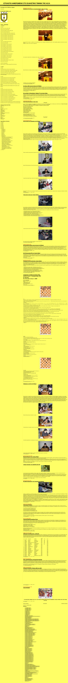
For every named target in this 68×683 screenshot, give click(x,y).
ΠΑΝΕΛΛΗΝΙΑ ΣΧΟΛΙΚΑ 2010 (29, 659)
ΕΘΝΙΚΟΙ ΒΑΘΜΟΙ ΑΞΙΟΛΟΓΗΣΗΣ (29, 628)
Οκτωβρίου (3, 130)
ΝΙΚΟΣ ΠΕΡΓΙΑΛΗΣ (27, 651)
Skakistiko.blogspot (3, 118)
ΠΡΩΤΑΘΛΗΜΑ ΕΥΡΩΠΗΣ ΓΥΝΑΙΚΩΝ (30, 665)
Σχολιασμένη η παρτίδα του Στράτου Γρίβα (31, 274)
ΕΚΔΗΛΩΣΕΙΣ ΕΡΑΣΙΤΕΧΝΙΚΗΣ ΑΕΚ (28, 118)
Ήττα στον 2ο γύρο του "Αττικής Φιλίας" (31, 194)
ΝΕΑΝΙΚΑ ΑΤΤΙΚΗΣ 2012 (28, 650)
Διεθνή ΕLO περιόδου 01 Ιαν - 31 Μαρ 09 (31, 533)
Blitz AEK (26, 677)
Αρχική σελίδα (45, 603)
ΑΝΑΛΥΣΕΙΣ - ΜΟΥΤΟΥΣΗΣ (28, 615)
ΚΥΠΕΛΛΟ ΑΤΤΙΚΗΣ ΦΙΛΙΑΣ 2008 (29, 639)
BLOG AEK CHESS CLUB (28, 678)
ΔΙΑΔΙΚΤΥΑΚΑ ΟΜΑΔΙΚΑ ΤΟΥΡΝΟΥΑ (30, 624)
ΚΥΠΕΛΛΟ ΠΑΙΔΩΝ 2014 (28, 644)
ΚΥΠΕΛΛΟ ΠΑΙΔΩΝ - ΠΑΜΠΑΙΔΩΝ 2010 (30, 641)
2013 (2, 125)
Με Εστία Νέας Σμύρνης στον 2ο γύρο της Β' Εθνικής (33, 245)
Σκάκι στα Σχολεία (3, 111)
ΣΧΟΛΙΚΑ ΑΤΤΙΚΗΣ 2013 (28, 676)
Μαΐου (2, 133)
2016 (2, 123)
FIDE (1, 114)
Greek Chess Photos (3, 115)
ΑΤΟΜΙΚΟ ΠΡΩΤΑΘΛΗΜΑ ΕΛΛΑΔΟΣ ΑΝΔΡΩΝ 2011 (31, 620)
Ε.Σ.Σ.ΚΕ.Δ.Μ (2, 107)
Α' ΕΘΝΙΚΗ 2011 (27, 612)
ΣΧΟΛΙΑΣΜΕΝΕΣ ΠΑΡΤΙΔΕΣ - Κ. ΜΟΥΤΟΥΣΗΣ (31, 673)
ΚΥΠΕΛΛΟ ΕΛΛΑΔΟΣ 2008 (28, 640)
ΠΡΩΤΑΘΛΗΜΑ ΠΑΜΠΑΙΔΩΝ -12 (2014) (30, 669)
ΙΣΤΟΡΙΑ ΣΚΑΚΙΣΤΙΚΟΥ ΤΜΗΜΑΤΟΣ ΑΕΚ (30, 632)
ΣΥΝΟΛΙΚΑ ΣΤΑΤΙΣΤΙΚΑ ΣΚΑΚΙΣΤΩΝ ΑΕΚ (30, 672)
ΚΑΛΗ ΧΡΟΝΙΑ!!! (26, 587)
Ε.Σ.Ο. (1, 106)
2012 (2, 126)
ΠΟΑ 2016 (26, 663)
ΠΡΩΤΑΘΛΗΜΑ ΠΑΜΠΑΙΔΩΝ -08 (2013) (30, 667)
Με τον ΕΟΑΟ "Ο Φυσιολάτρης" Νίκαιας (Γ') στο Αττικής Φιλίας (35, 93)
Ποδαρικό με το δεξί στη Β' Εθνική (29, 383)
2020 (2, 122)
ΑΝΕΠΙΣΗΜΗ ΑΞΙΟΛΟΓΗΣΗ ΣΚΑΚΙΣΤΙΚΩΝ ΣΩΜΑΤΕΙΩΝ (32, 616)
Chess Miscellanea (3, 113)
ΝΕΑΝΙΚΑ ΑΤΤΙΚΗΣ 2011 (28, 649)
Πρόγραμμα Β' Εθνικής (27, 504)
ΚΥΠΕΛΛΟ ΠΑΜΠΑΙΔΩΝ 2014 (29, 646)
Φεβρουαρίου (3, 135)
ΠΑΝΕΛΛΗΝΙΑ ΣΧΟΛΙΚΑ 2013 (29, 660)
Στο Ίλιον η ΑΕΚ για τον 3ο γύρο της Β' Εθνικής (32, 85)
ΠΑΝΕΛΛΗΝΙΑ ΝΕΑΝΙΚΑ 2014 (29, 658)
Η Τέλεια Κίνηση (2, 110)
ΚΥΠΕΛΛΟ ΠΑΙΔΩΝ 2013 (28, 643)
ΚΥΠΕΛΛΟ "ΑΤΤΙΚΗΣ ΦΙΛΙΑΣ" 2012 (29, 635)
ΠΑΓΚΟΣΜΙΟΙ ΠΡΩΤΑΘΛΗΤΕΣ (29, 654)
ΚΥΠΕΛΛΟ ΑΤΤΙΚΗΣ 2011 (28, 637)
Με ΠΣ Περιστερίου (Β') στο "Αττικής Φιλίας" (31, 253)
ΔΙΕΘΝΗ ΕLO (26, 626)
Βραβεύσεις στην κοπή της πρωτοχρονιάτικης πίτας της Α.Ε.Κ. (35, 8)
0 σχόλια (33, 83)
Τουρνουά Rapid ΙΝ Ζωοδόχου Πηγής (30, 519)
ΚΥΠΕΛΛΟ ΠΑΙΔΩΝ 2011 (28, 642)
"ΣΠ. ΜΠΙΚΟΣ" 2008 (27, 608)
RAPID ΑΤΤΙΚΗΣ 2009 (28, 680)
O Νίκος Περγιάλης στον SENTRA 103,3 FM (31, 464)
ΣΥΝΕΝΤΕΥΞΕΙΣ (27, 671)
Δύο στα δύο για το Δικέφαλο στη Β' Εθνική (31, 121)
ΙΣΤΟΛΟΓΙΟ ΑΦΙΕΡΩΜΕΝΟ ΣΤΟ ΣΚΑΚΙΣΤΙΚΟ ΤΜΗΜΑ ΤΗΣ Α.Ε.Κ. (26, 3)
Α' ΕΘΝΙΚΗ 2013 (27, 613)
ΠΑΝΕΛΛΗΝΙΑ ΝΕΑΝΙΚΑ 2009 (28, 565)
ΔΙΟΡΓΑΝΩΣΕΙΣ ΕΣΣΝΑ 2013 (28, 627)
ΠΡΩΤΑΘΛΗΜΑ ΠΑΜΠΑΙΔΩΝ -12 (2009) (30, 668)
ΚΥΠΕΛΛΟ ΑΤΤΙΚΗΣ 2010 (28, 636)
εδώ (57, 139)
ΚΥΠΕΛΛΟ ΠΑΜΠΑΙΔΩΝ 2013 (29, 645)
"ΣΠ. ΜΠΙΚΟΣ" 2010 (27, 609)
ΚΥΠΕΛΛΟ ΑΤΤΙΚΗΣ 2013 (28, 638)
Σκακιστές (2, 112)
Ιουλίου (3, 132)
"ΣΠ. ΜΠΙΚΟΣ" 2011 (27, 610)
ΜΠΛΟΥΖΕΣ (26, 647)
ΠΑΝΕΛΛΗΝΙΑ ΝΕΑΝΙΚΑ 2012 (29, 657)
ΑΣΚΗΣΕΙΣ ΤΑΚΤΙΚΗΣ (28, 618)
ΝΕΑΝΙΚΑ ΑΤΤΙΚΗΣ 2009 (28, 648)
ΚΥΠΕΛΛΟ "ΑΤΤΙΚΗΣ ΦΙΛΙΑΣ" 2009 (28, 242)
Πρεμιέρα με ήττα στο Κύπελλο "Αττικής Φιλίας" (32, 261)
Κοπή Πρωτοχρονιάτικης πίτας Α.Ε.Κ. (30, 101)
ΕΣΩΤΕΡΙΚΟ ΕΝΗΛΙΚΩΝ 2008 (29, 630)
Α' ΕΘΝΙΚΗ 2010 (27, 611)
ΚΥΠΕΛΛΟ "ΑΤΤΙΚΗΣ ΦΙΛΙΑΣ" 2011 (29, 634)
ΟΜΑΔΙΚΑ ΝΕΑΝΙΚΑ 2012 (28, 652)
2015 (2, 124)
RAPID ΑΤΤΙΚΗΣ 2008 (28, 679)
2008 (2, 149)
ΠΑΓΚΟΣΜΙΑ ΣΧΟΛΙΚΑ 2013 (28, 653)
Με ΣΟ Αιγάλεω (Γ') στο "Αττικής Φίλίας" (31, 456)
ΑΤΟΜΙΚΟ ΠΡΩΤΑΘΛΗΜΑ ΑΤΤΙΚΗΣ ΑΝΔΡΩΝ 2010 (31, 619)
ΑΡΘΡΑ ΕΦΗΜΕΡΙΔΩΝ (28, 617)
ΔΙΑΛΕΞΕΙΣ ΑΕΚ (27, 625)
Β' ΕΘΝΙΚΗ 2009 (26, 192)
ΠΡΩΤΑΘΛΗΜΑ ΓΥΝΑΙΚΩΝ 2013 (29, 664)
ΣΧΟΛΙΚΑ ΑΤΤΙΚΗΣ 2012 (28, 675)
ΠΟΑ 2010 (26, 662)
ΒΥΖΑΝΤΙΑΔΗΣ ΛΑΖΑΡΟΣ (28, 622)
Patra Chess (2, 117)
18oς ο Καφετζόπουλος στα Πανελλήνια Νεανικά (32, 559)
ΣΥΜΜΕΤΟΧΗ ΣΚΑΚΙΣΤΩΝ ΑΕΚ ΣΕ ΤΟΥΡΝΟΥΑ (31, 670)
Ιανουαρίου (3, 136)
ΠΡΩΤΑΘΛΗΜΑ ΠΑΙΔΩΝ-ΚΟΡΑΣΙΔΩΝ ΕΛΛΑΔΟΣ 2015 (32, 666)
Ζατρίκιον (2, 109)
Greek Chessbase (3, 116)
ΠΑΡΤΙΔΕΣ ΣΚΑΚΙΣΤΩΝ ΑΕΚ (28, 661)
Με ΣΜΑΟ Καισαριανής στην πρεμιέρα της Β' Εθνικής (33, 481)
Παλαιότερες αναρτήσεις (64, 603)
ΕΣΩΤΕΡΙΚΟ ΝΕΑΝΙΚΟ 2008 (28, 631)
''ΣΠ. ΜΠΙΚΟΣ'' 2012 (27, 607)
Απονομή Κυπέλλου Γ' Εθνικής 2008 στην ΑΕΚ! (32, 568)
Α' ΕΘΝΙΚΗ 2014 (27, 614)
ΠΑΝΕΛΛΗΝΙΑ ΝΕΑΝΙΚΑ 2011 (29, 656)
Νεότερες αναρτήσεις (25, 603)
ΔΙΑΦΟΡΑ (26, 601)
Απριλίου (3, 134)
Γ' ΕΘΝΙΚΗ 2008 (27, 623)
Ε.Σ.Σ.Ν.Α (2, 108)
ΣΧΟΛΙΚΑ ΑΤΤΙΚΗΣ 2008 (28, 674)
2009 (2, 128)
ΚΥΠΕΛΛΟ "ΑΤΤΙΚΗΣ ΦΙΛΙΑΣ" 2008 (29, 633)
